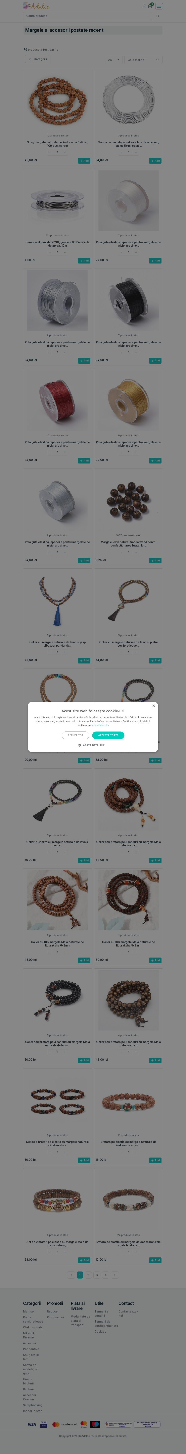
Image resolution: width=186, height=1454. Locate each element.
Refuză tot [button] (75, 735)
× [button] (153, 706)
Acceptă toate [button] (108, 735)
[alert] (93, 727)
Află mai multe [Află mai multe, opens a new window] (100, 725)
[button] (93, 745)
